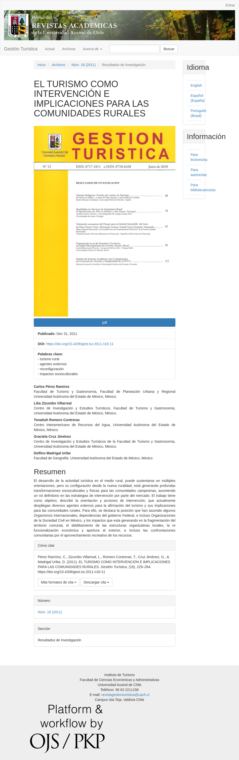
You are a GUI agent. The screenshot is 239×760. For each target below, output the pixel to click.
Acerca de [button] (92, 49)
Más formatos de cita (58, 582)
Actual (50, 49)
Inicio (42, 65)
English (196, 85)
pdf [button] (104, 323)
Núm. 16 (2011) (84, 65)
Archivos (69, 49)
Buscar (169, 49)
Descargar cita (96, 582)
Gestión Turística (21, 48)
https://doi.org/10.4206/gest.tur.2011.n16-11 (80, 344)
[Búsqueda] (134, 49)
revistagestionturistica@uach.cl (125, 695)
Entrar (230, 5)
